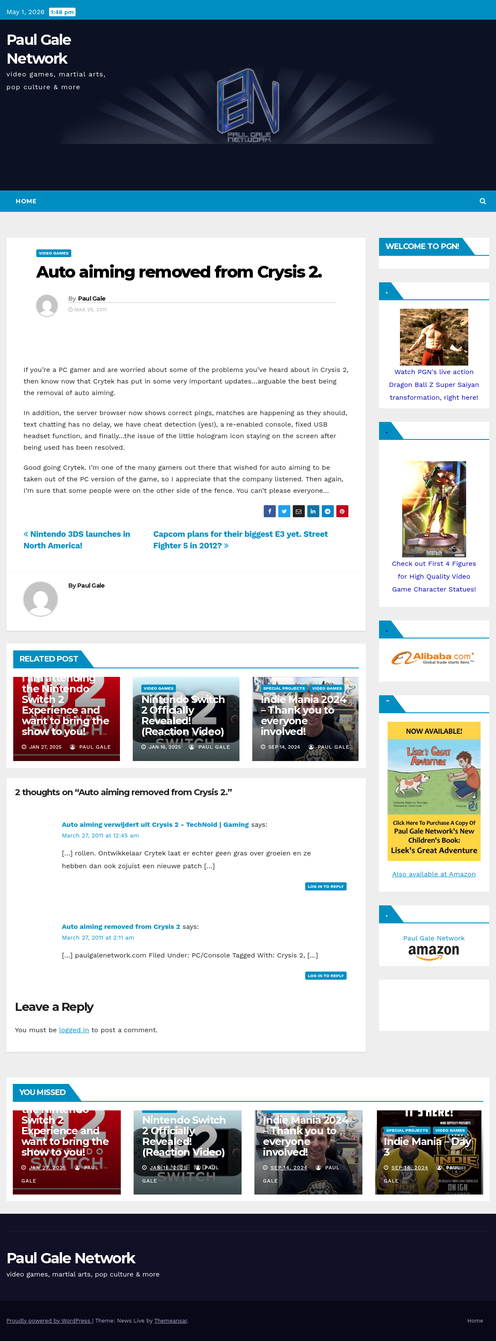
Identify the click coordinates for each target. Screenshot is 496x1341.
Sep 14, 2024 (289, 1168)
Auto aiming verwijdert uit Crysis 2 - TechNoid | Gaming (155, 824)
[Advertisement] (426, 1003)
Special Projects (284, 688)
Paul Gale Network (70, 1258)
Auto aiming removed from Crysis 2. (178, 272)
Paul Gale (92, 298)
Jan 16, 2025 (168, 1168)
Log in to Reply (326, 886)
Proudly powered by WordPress (49, 1321)
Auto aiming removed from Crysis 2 (121, 926)
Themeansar (170, 1321)
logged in (74, 1030)
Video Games (54, 253)
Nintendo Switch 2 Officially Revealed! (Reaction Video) (183, 715)
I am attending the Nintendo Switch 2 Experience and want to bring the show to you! (65, 705)
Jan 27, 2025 (48, 1168)
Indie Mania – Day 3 (427, 1146)
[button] (483, 201)
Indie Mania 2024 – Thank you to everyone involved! (303, 715)
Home (26, 201)
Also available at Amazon (434, 874)
